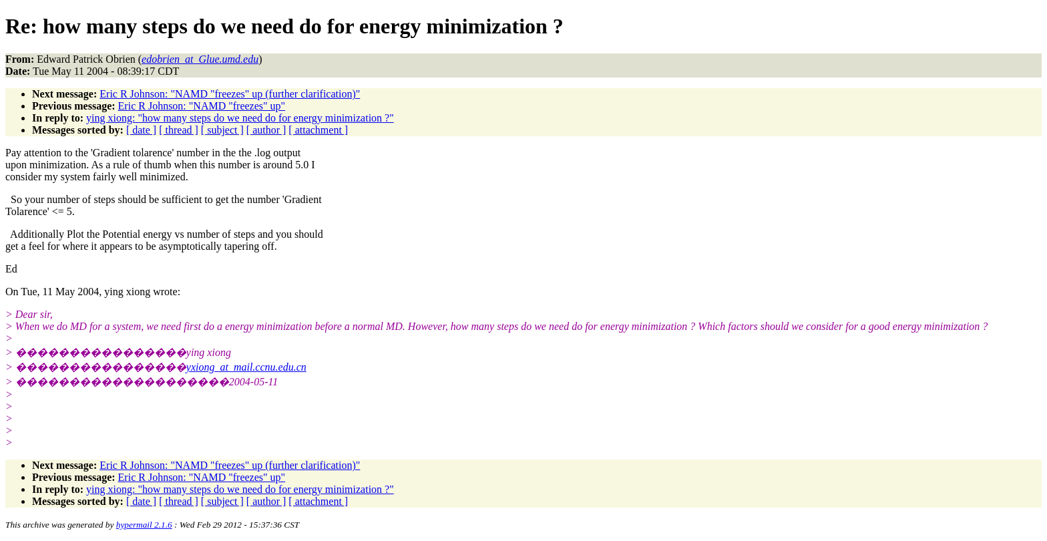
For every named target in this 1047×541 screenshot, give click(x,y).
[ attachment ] (318, 130)
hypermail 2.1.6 (144, 525)
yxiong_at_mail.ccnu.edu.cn (246, 367)
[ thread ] (178, 130)
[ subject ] (222, 130)
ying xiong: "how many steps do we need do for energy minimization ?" (240, 118)
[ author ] (266, 130)
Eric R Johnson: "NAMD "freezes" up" (202, 106)
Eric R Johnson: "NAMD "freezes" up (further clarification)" (229, 94)
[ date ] (141, 130)
